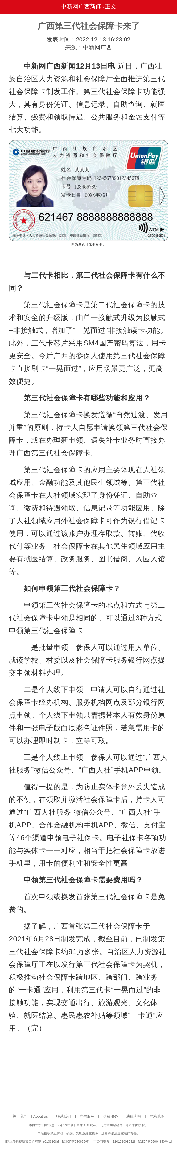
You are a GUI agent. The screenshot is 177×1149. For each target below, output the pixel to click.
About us (40, 1116)
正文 (110, 6)
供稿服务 (110, 1116)
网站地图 (157, 1116)
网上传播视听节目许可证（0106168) (32, 1141)
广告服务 (87, 1116)
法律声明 (133, 1116)
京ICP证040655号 (75, 1141)
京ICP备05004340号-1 (155, 1141)
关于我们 (20, 1116)
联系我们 (63, 1116)
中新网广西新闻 (81, 6)
